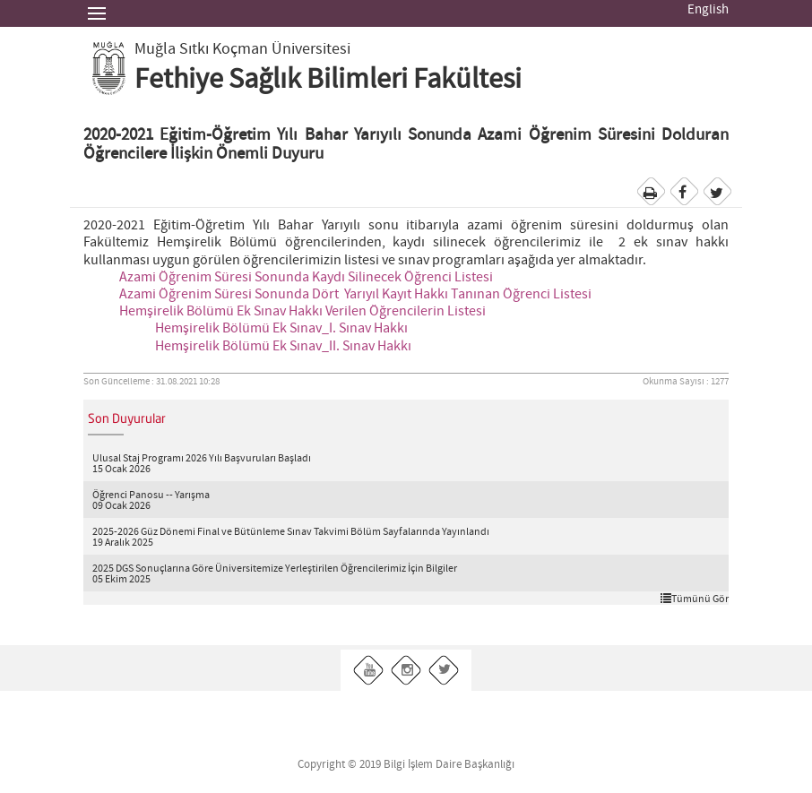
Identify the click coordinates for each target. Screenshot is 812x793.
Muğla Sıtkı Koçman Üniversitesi (242, 49)
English (708, 10)
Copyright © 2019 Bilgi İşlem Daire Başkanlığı (406, 764)
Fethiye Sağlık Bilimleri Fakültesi (328, 80)
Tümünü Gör (695, 598)
